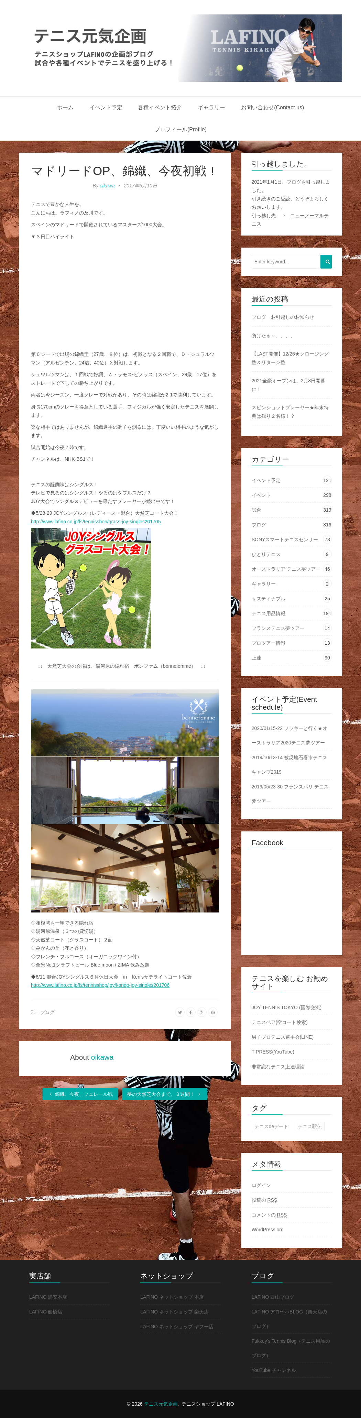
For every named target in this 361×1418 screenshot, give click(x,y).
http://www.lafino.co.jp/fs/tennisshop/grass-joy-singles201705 (96, 521)
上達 (256, 658)
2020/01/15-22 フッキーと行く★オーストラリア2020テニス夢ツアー (289, 735)
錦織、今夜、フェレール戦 (80, 1094)
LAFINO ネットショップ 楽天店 (174, 1312)
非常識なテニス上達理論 (278, 1066)
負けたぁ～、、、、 (273, 335)
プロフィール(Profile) (180, 129)
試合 (256, 510)
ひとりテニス (266, 554)
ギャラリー (211, 107)
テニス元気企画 (161, 1404)
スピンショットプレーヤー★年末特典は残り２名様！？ (290, 412)
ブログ (47, 1012)
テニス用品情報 (268, 613)
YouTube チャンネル (274, 1370)
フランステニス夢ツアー (278, 628)
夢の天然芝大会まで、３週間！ (164, 1094)
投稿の (264, 1200)
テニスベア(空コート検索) (280, 1022)
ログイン (261, 1185)
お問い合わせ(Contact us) (272, 107)
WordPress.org (268, 1229)
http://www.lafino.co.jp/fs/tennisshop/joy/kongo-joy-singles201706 (100, 985)
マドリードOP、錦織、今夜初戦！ (125, 170)
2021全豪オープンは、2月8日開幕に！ (289, 385)
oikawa (107, 185)
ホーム (65, 107)
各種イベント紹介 (160, 107)
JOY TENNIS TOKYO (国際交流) (287, 1007)
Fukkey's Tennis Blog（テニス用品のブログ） (291, 1348)
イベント (261, 495)
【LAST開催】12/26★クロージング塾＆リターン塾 (290, 358)
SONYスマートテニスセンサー (285, 539)
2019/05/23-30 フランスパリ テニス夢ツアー (290, 794)
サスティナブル (268, 598)
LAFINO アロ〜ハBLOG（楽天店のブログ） (289, 1319)
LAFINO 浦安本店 (48, 1297)
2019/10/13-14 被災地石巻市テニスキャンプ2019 (289, 765)
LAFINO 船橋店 (45, 1312)
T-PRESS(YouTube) (273, 1052)
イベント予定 (105, 107)
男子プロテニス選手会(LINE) (283, 1037)
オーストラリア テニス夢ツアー (286, 569)
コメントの (269, 1215)
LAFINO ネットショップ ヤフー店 (176, 1326)
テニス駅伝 (310, 1126)
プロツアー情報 (268, 643)
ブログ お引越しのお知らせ (283, 317)
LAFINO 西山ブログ (273, 1297)
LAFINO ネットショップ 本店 (172, 1297)
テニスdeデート (271, 1126)
